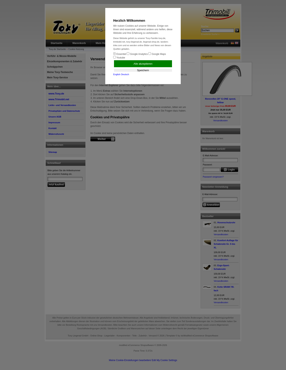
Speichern (143, 70)
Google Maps (157, 53)
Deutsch (125, 74)
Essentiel (119, 53)
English (116, 74)
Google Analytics (137, 53)
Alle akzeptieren (143, 63)
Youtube (119, 57)
